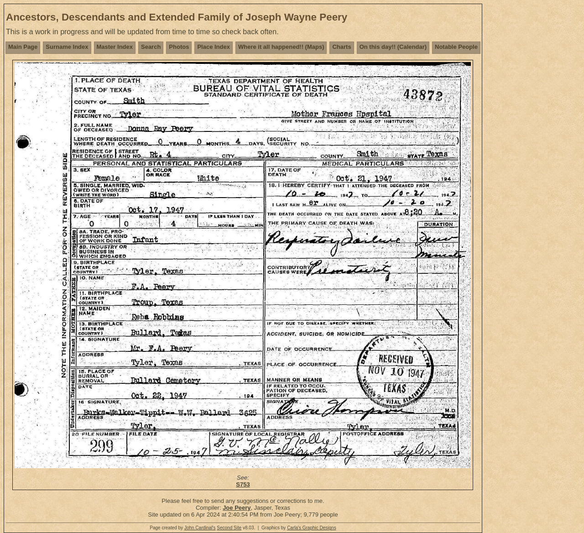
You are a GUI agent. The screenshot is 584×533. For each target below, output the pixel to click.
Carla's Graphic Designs (311, 527)
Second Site (229, 527)
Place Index (213, 46)
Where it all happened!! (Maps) (281, 46)
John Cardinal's (200, 527)
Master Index (115, 46)
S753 (243, 484)
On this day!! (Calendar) (393, 46)
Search (151, 46)
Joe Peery (236, 507)
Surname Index (67, 46)
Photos (179, 46)
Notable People (456, 46)
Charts (341, 46)
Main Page (22, 46)
